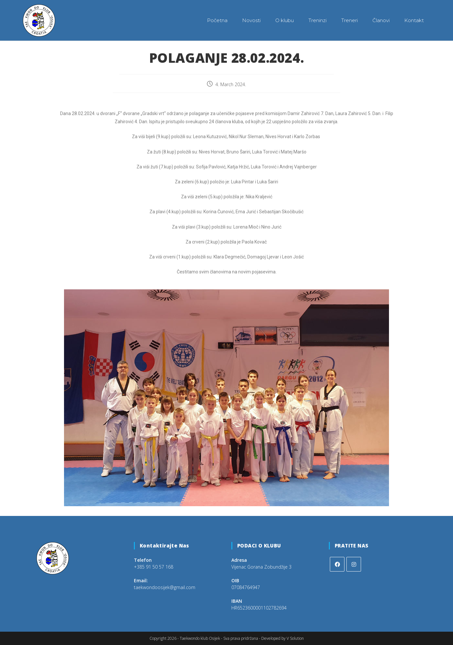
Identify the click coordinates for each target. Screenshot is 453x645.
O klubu (284, 20)
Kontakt (414, 20)
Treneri (349, 20)
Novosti (251, 20)
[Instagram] (353, 564)
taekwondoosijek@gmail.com (164, 587)
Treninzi (317, 20)
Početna (217, 20)
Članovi (381, 20)
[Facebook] (337, 564)
